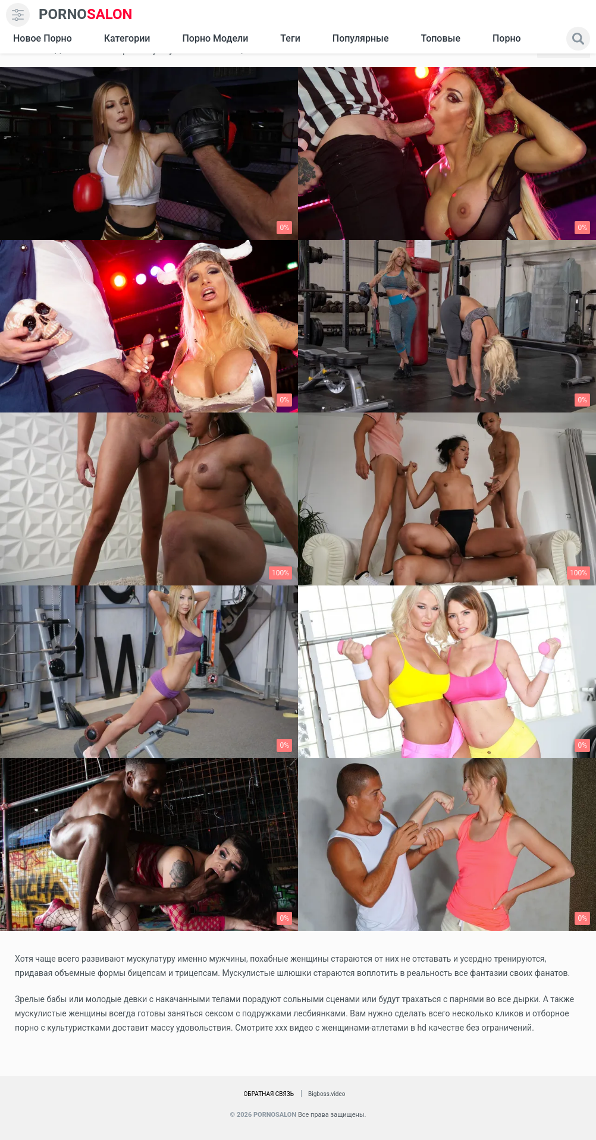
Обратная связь (268, 1094)
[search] (578, 39)
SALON (86, 14)
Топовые (440, 38)
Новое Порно (42, 38)
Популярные (360, 38)
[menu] (18, 15)
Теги (290, 38)
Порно (507, 38)
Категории (127, 38)
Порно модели (215, 38)
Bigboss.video (326, 1094)
